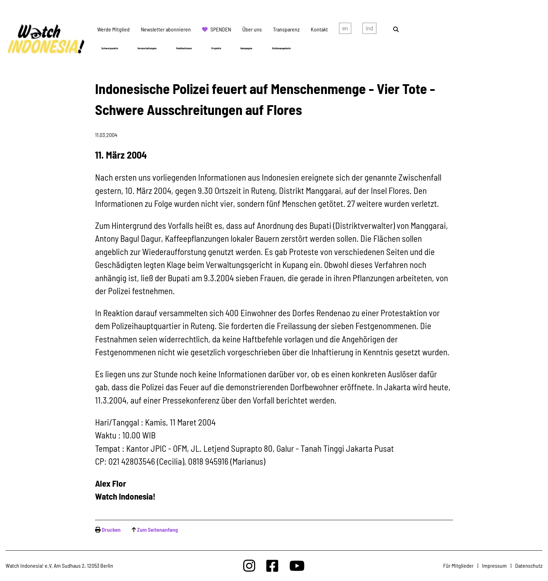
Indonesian (369, 29)
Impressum (494, 565)
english (345, 29)
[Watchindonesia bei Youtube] (297, 565)
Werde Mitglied (113, 29)
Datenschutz (528, 565)
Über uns (252, 29)
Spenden (220, 29)
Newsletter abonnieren (166, 29)
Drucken (111, 529)
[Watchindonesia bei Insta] (249, 565)
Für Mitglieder (458, 565)
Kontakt (319, 29)
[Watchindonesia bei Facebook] (272, 565)
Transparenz (286, 29)
